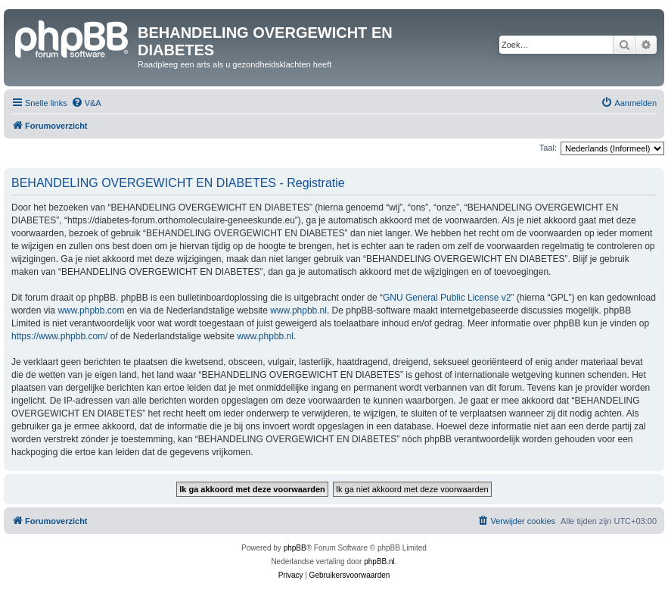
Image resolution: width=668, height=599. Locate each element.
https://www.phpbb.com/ (59, 336)
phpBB (295, 548)
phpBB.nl (379, 561)
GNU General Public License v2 (447, 297)
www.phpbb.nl (298, 310)
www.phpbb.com (90, 310)
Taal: (548, 147)
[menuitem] (86, 103)
